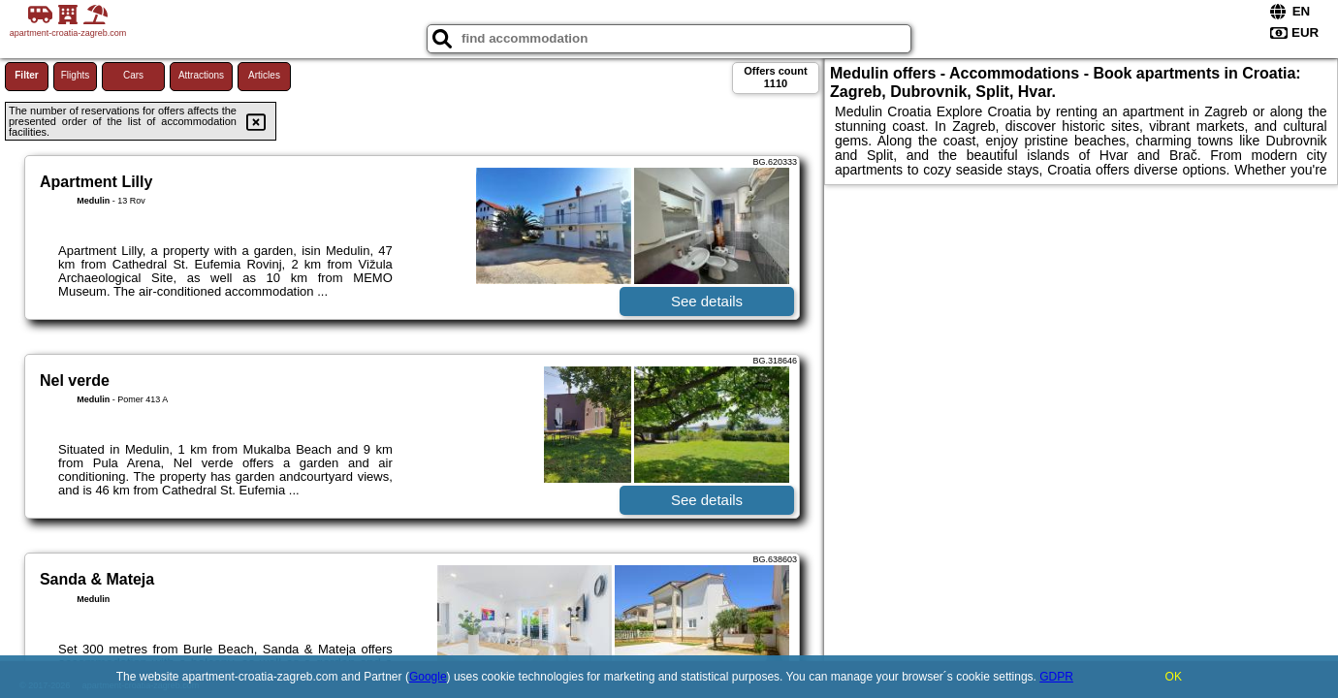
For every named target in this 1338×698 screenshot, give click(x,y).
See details (707, 301)
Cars (133, 75)
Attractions (201, 75)
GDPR (1056, 676)
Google (428, 676)
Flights (75, 75)
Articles (264, 75)
